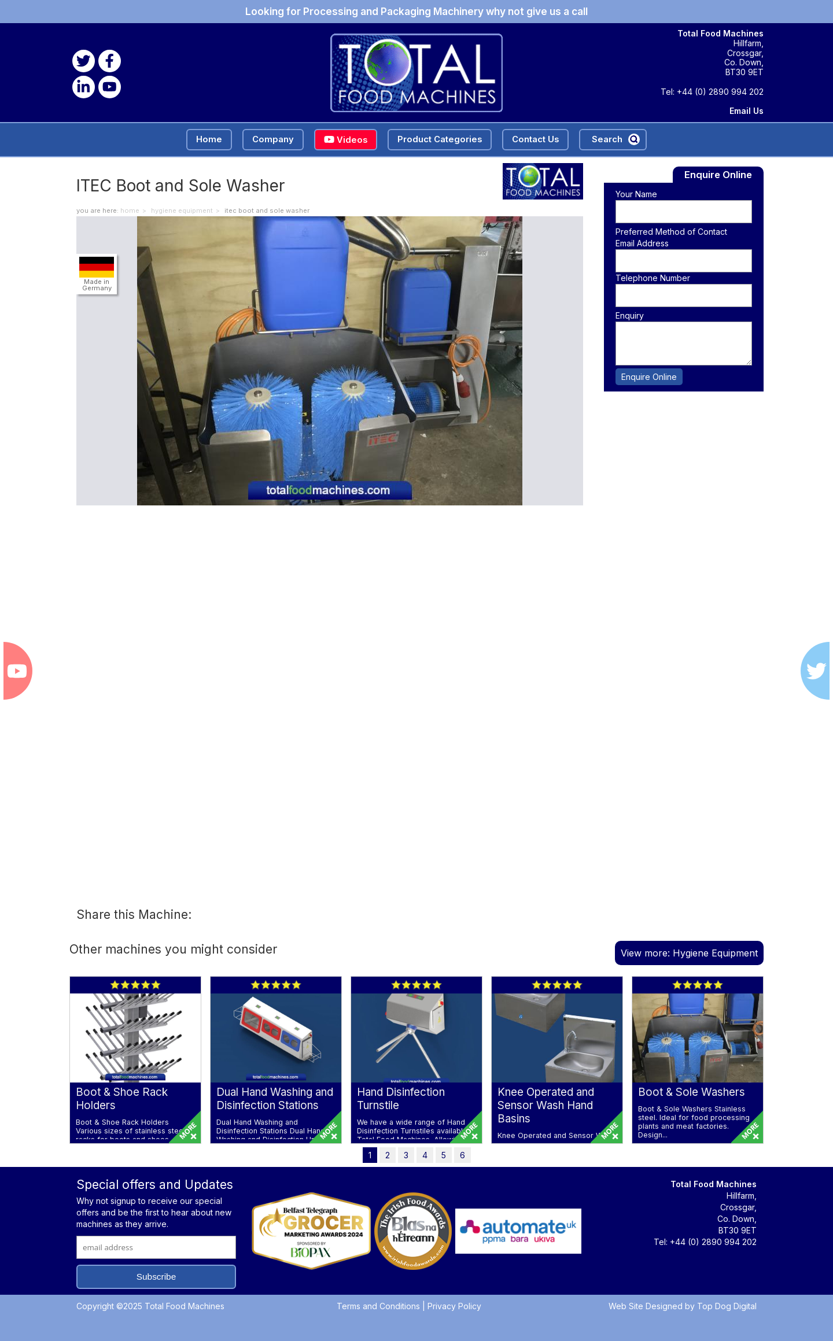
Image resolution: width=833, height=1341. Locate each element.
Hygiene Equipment (182, 210)
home (129, 210)
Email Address (642, 243)
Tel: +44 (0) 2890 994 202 (712, 92)
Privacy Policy (454, 1306)
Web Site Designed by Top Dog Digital (683, 1306)
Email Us (746, 111)
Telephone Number (652, 278)
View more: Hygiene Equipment (689, 953)
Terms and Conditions (378, 1306)
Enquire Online (649, 377)
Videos (345, 140)
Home (209, 139)
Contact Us (535, 139)
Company (273, 139)
